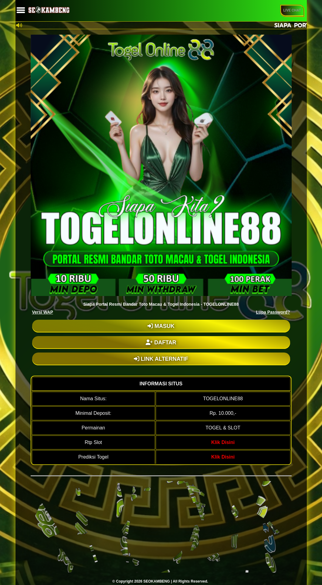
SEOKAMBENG (156, 581)
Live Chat (292, 10)
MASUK (161, 326)
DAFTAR (161, 342)
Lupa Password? (273, 312)
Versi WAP (42, 312)
